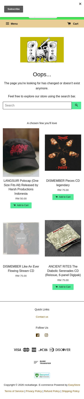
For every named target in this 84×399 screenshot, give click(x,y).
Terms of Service (14, 391)
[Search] (37, 105)
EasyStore (74, 384)
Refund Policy (52, 391)
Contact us (42, 316)
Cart (72, 24)
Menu (12, 24)
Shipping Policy (70, 391)
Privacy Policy (34, 391)
